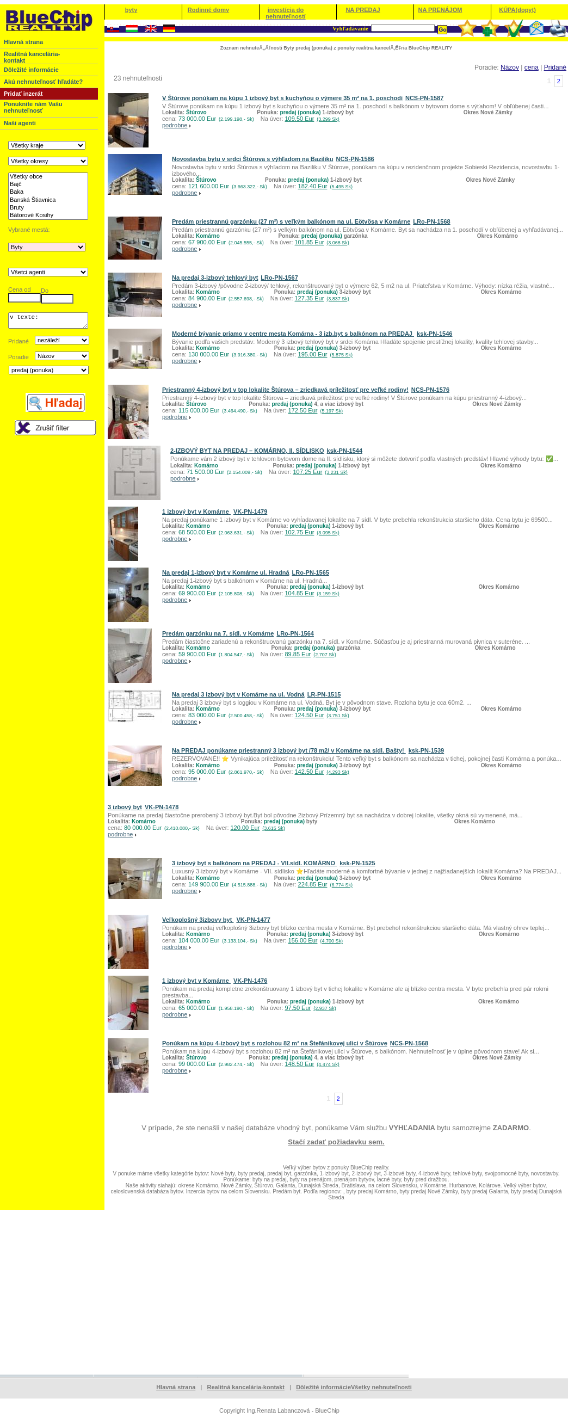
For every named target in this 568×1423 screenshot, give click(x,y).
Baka (48, 192)
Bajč (48, 184)
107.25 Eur (320, 472)
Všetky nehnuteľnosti (381, 1387)
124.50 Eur (322, 715)
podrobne (175, 125)
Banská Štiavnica (48, 200)
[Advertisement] (284, 1292)
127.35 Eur (322, 298)
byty (131, 10)
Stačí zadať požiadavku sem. (336, 1142)
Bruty (48, 208)
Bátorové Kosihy (48, 215)
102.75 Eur (312, 532)
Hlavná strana (175, 1387)
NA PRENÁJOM (440, 10)
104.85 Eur (312, 593)
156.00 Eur (315, 940)
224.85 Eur (325, 884)
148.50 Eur (312, 1064)
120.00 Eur (258, 827)
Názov (510, 67)
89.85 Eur (310, 654)
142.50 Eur (322, 771)
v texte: (48, 322)
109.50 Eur (312, 118)
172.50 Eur (315, 410)
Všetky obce (48, 177)
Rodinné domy (208, 10)
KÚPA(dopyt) (517, 10)
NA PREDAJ (362, 10)
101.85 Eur (322, 242)
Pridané (555, 67)
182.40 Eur (325, 186)
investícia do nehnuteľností (285, 13)
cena (531, 67)
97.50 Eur (310, 1008)
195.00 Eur (325, 354)
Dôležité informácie (323, 1387)
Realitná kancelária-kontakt (246, 1387)
